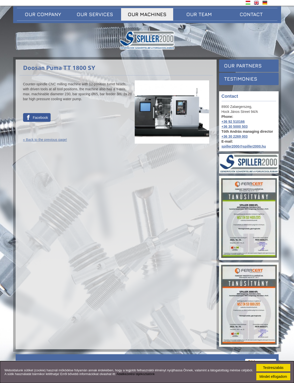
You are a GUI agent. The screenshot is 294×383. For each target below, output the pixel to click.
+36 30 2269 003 (235, 136)
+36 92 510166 (233, 122)
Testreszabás (273, 368)
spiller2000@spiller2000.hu (244, 146)
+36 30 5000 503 (235, 126)
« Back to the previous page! (45, 140)
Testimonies (240, 79)
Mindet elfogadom (273, 377)
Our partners (243, 65)
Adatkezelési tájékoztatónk (136, 374)
